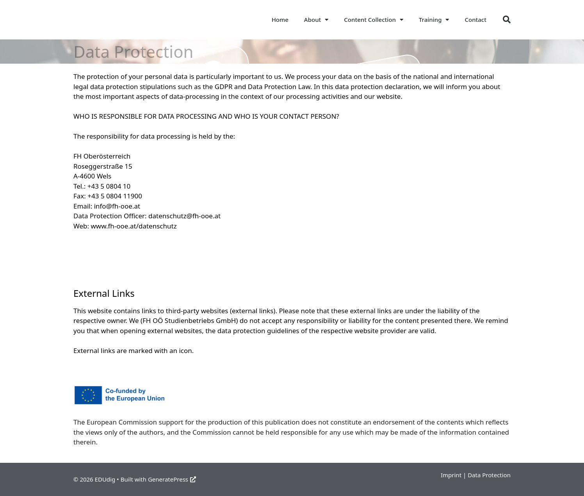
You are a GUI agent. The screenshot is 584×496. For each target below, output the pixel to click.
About (316, 20)
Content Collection (373, 20)
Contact (475, 19)
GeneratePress (172, 479)
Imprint (451, 475)
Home (280, 19)
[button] (507, 19)
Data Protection (489, 475)
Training (434, 20)
